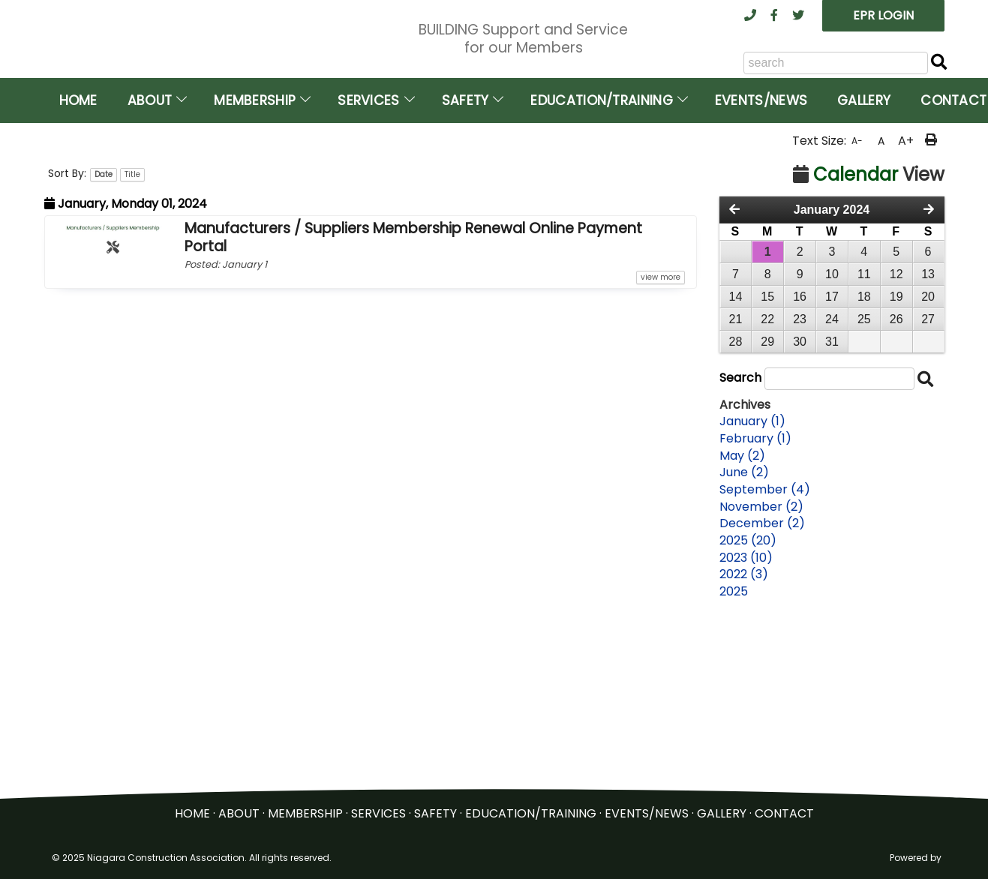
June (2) (744, 645)
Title (132, 346)
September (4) (764, 662)
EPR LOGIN (883, 15)
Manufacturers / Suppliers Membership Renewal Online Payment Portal (413, 410)
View (868, 346)
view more (660, 449)
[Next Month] (928, 382)
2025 (733, 764)
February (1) (755, 611)
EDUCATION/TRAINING (530, 817)
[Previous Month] (734, 382)
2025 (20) (747, 713)
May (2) (742, 627)
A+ (906, 313)
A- (857, 313)
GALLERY (721, 817)
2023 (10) (746, 730)
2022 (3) (743, 747)
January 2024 (831, 382)
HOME (192, 817)
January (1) (752, 594)
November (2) (761, 679)
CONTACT (784, 817)
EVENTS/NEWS (647, 817)
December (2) (762, 696)
